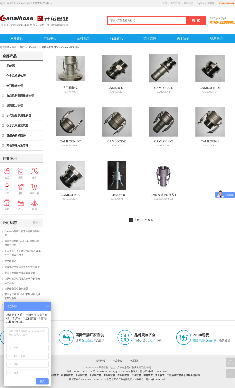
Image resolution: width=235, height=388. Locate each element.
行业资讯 (116, 38)
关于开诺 (175, 3)
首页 (164, 3)
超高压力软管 (14, 105)
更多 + (37, 222)
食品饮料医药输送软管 (20, 95)
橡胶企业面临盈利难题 (16, 288)
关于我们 (183, 38)
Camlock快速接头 (70, 47)
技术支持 (150, 38)
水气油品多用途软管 (18, 115)
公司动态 (83, 38)
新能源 (10, 65)
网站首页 (16, 38)
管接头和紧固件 (50, 47)
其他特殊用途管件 (17, 145)
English (200, 3)
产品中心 (50, 38)
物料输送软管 (14, 85)
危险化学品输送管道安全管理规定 (22, 267)
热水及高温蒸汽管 (17, 125)
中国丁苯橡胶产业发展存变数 (20, 272)
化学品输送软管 (16, 75)
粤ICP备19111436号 (156, 379)
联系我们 (188, 3)
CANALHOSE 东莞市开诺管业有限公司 (112, 379)
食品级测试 (10, 260)
